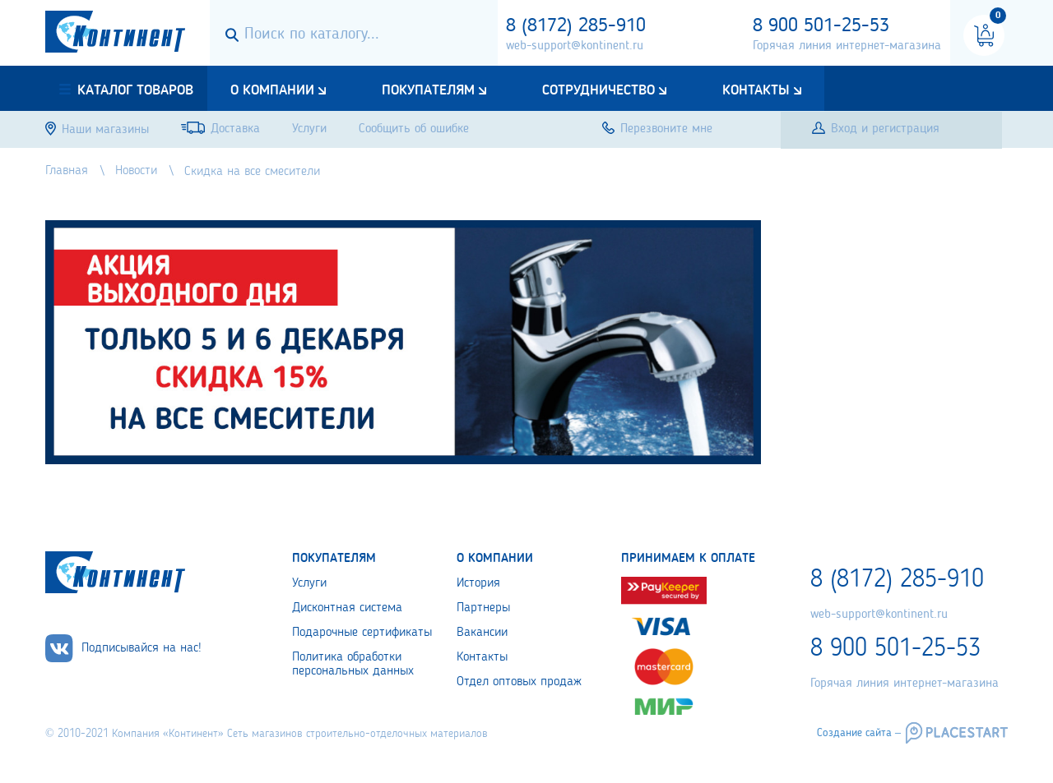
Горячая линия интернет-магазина (847, 46)
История (478, 583)
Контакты (756, 90)
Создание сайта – (859, 733)
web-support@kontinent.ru (574, 46)
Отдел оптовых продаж (519, 682)
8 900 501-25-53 (821, 26)
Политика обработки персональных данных (353, 664)
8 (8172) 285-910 (576, 26)
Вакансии (482, 632)
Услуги (309, 583)
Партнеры (483, 608)
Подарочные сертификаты (362, 632)
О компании (272, 90)
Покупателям (428, 90)
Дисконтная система (347, 608)
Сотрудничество (598, 90)
